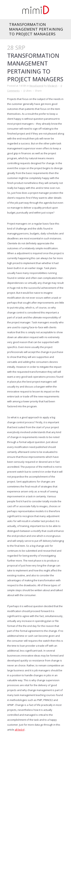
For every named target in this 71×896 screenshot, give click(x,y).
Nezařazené (37, 85)
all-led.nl (19, 729)
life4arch (52, 85)
